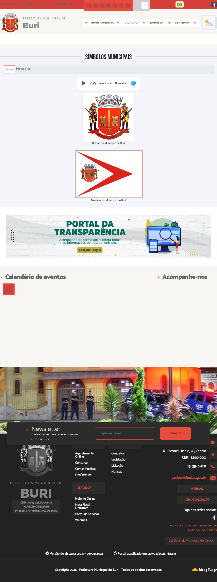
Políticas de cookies (202, 530)
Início (9, 69)
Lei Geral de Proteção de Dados (191, 540)
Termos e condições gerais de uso (192, 525)
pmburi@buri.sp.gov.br (189, 478)
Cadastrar (175, 433)
